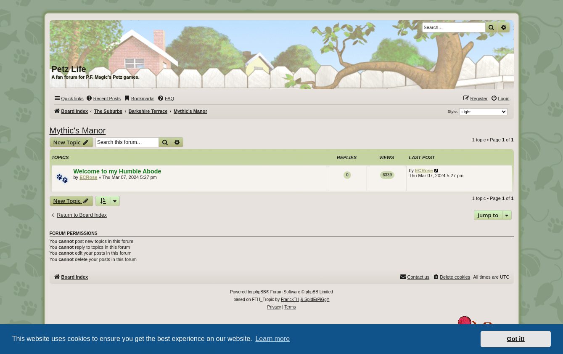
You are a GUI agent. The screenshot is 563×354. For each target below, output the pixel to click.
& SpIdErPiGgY (315, 299)
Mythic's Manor (78, 130)
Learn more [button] (272, 338)
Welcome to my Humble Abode (117, 171)
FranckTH (290, 299)
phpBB (260, 292)
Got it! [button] (516, 338)
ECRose (88, 177)
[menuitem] (103, 98)
